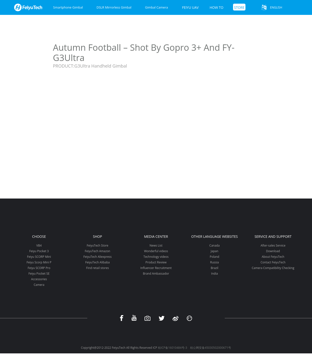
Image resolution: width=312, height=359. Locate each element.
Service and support (273, 236)
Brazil (214, 268)
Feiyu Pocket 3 (39, 251)
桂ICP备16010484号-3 (172, 348)
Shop (97, 236)
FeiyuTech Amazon (97, 251)
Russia (214, 262)
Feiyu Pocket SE (39, 273)
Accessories (39, 279)
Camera (39, 285)
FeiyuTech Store (97, 245)
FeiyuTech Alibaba (97, 262)
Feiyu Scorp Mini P (39, 262)
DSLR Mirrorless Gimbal (114, 7)
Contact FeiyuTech (273, 262)
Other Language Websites (214, 236)
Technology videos (156, 257)
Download (273, 251)
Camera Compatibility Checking (273, 268)
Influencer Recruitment (156, 268)
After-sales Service (273, 245)
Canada (214, 245)
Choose (39, 236)
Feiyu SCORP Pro (39, 268)
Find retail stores (97, 268)
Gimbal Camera (156, 7)
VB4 (39, 245)
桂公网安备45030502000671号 (210, 348)
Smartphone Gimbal (68, 7)
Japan (214, 251)
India (214, 273)
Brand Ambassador (156, 273)
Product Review (156, 262)
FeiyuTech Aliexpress (97, 257)
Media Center (156, 236)
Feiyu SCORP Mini (39, 257)
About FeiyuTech (273, 257)
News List (155, 245)
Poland (214, 257)
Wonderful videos (156, 251)
